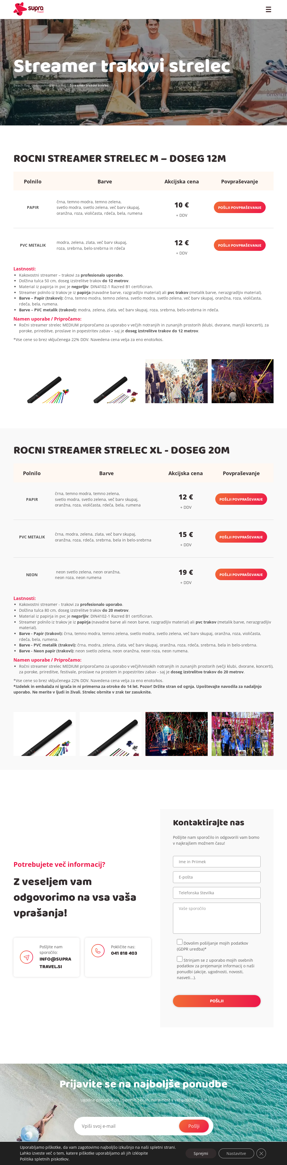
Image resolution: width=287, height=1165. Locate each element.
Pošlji (194, 1126)
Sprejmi (199, 1150)
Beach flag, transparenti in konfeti (39, 85)
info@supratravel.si (55, 963)
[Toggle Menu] (268, 9)
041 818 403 (124, 953)
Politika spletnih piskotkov (44, 1159)
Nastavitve (236, 1150)
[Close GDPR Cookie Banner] (261, 1150)
